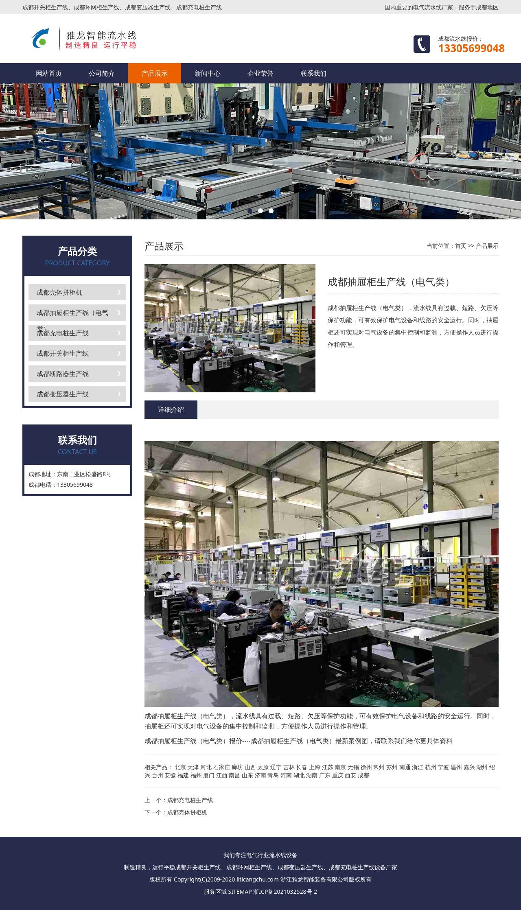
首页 (460, 245)
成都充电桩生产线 (63, 332)
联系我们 (313, 73)
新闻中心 (208, 73)
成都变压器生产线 (63, 393)
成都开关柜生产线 (63, 353)
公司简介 (102, 73)
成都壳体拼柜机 (59, 292)
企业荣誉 (260, 73)
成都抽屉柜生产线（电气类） (72, 314)
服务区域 (215, 891)
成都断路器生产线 (63, 373)
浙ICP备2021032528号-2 (285, 891)
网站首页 (49, 73)
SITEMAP (240, 891)
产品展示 (155, 73)
